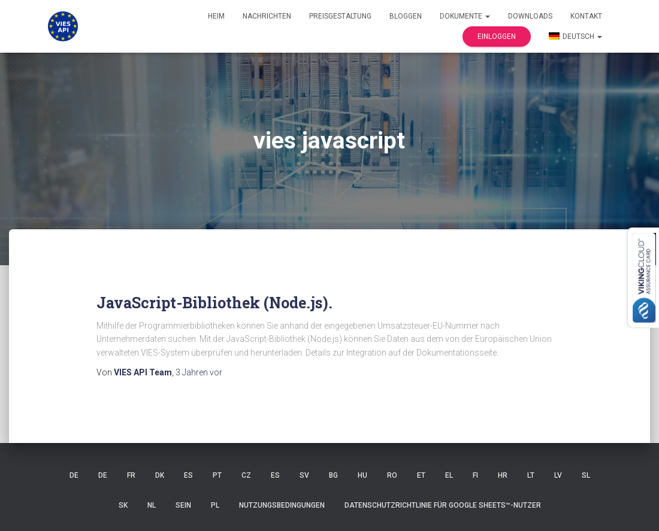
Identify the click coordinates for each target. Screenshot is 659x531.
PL (215, 505)
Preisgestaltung (340, 16)
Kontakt (586, 16)
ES (188, 475)
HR (502, 475)
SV (304, 475)
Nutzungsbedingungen (282, 505)
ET (421, 475)
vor (199, 372)
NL (151, 505)
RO (392, 475)
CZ (246, 475)
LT (530, 475)
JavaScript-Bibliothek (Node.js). (214, 302)
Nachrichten (267, 16)
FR (131, 475)
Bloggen (405, 16)
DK (159, 475)
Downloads (530, 16)
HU (362, 475)
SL (586, 475)
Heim (216, 16)
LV (558, 475)
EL (449, 475)
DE (73, 475)
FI (475, 475)
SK (123, 505)
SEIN (183, 505)
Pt (217, 475)
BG (333, 475)
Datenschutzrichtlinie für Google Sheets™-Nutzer (442, 505)
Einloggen (496, 36)
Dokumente (465, 16)
